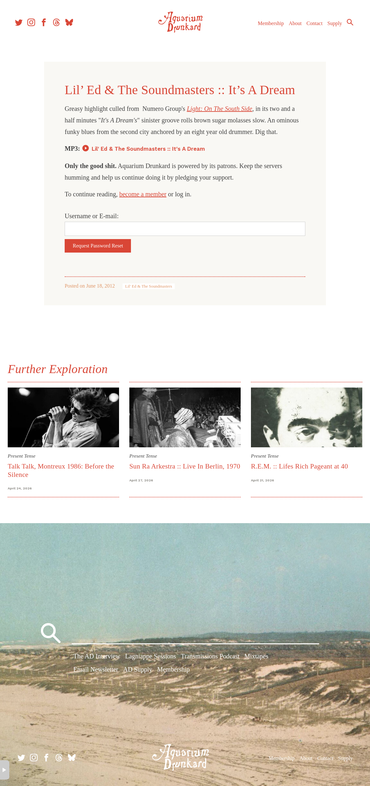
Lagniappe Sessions (150, 657)
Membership (265, 28)
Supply (329, 28)
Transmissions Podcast (210, 657)
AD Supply (138, 670)
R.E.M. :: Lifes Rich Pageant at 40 (298, 465)
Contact (309, 28)
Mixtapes (256, 657)
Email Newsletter (95, 670)
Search (344, 27)
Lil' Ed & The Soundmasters (148, 286)
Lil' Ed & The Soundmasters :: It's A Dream (148, 149)
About (289, 28)
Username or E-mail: (92, 215)
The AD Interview (96, 657)
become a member (143, 194)
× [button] (4, 770)
